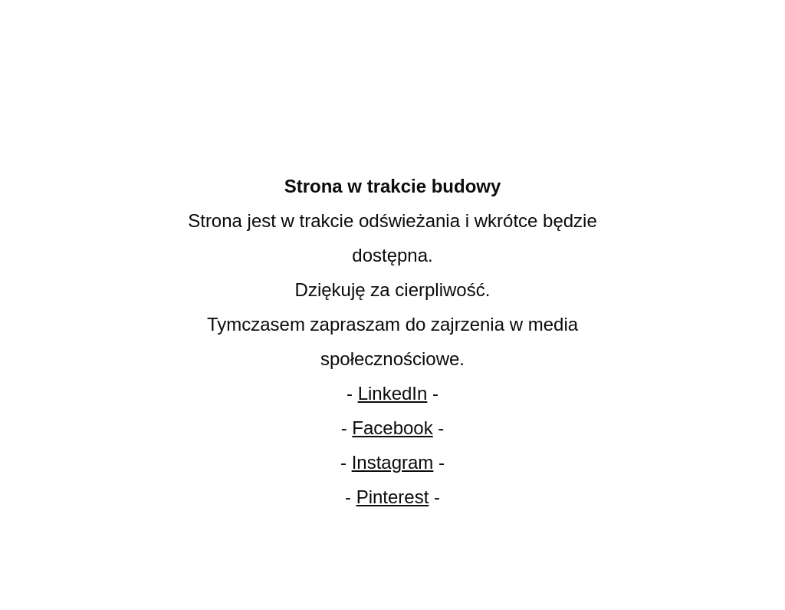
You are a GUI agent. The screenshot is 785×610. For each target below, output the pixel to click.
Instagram (393, 462)
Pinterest (392, 496)
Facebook (392, 427)
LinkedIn (393, 393)
